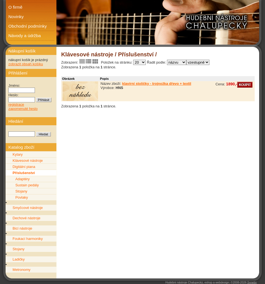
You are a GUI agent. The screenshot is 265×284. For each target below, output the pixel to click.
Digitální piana (24, 167)
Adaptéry (22, 179)
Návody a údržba (24, 35)
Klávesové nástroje (28, 160)
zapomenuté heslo (23, 109)
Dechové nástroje (26, 218)
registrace (16, 104)
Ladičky (19, 259)
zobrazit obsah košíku (25, 64)
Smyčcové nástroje (28, 208)
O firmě (15, 7)
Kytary (18, 154)
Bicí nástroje (22, 228)
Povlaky (21, 197)
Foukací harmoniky (28, 239)
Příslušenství (24, 173)
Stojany (21, 191)
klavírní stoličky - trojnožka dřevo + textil (156, 83)
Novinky (16, 16)
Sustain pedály (27, 185)
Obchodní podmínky (27, 26)
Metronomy (21, 270)
